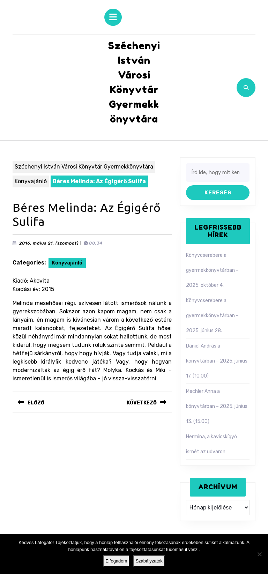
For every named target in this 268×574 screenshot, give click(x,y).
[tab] (113, 17)
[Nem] (259, 554)
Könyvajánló (31, 181)
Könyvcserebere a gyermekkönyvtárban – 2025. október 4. (212, 270)
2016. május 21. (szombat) (49, 243)
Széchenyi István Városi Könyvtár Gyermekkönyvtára (84, 166)
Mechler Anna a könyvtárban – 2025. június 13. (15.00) (216, 406)
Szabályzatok (148, 561)
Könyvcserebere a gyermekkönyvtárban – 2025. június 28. (212, 316)
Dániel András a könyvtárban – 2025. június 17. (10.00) (216, 361)
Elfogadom (116, 561)
